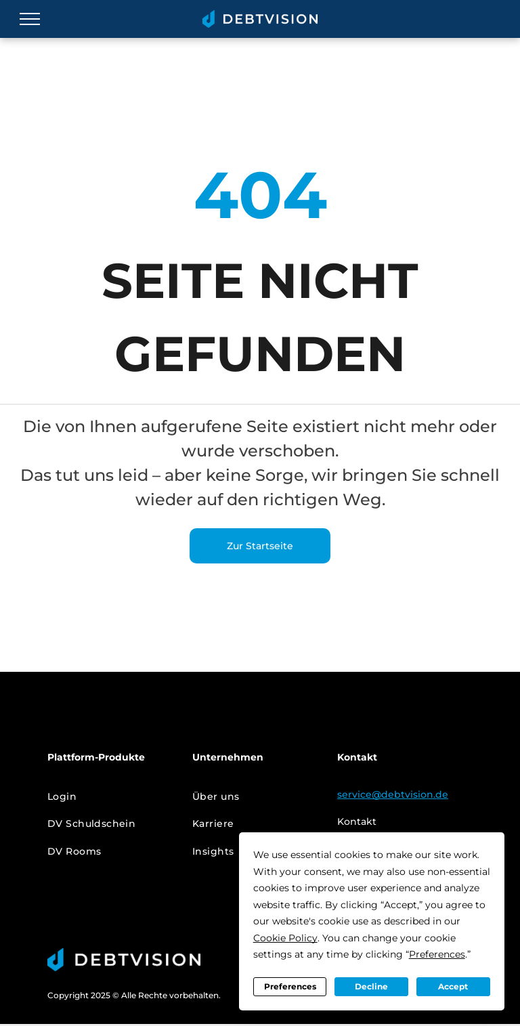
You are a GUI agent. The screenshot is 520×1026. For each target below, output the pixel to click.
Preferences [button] (437, 954)
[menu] (29, 19)
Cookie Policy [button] (285, 938)
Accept (453, 986)
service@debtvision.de (392, 794)
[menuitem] (110, 797)
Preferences (290, 986)
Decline (371, 986)
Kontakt (356, 821)
